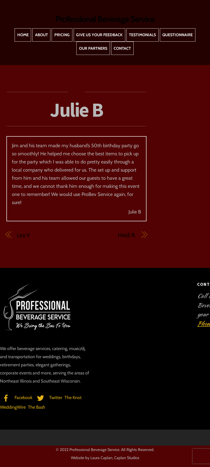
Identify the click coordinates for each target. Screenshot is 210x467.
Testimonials (142, 34)
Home (23, 34)
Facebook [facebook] (16, 397)
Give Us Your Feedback (99, 34)
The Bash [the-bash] (36, 407)
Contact (122, 48)
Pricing (62, 34)
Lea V (23, 235)
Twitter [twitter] (48, 397)
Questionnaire (177, 34)
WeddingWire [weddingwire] (13, 407)
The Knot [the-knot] (73, 397)
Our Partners (93, 48)
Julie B (76, 109)
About (41, 34)
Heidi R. (127, 235)
